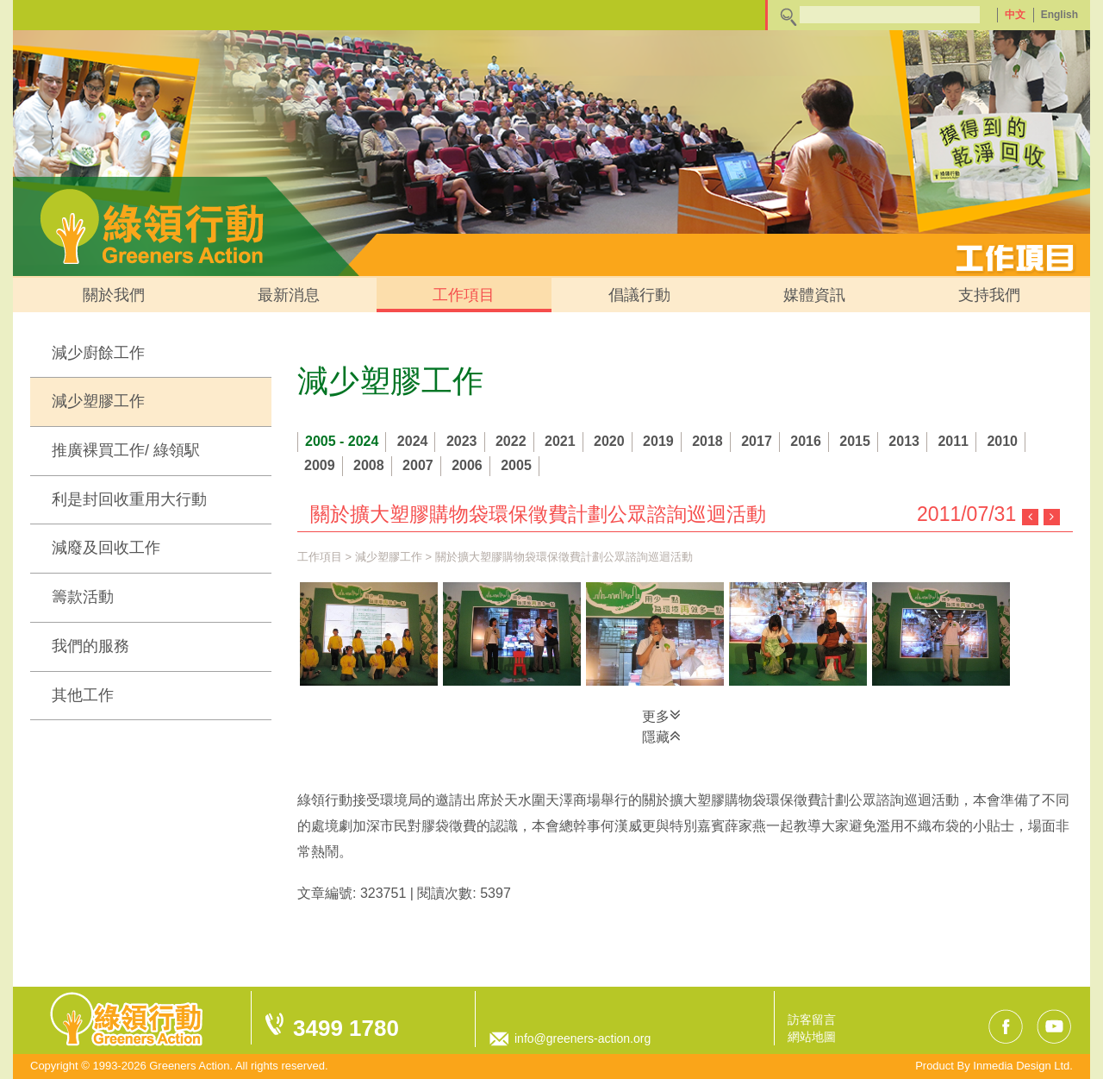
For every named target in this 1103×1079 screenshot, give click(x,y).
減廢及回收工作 (106, 547)
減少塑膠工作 (98, 401)
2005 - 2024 (341, 441)
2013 (903, 441)
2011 (953, 441)
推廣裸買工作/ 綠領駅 (126, 450)
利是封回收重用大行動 (129, 499)
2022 (511, 441)
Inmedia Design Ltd (1021, 1065)
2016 (805, 441)
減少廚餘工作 (98, 352)
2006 (467, 465)
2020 (609, 441)
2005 (516, 465)
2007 (417, 465)
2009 (319, 465)
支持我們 (989, 295)
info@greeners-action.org (582, 1038)
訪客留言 (812, 1019)
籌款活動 (83, 596)
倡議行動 (639, 295)
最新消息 (289, 295)
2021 (560, 441)
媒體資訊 (814, 295)
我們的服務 (90, 646)
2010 (1002, 441)
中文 (1015, 15)
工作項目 (464, 295)
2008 (368, 465)
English (1059, 15)
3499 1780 (346, 1028)
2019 (658, 441)
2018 (707, 441)
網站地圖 (812, 1037)
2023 (461, 441)
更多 (661, 715)
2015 (854, 441)
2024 (412, 441)
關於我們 (114, 295)
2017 (756, 441)
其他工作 (83, 695)
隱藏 (661, 735)
